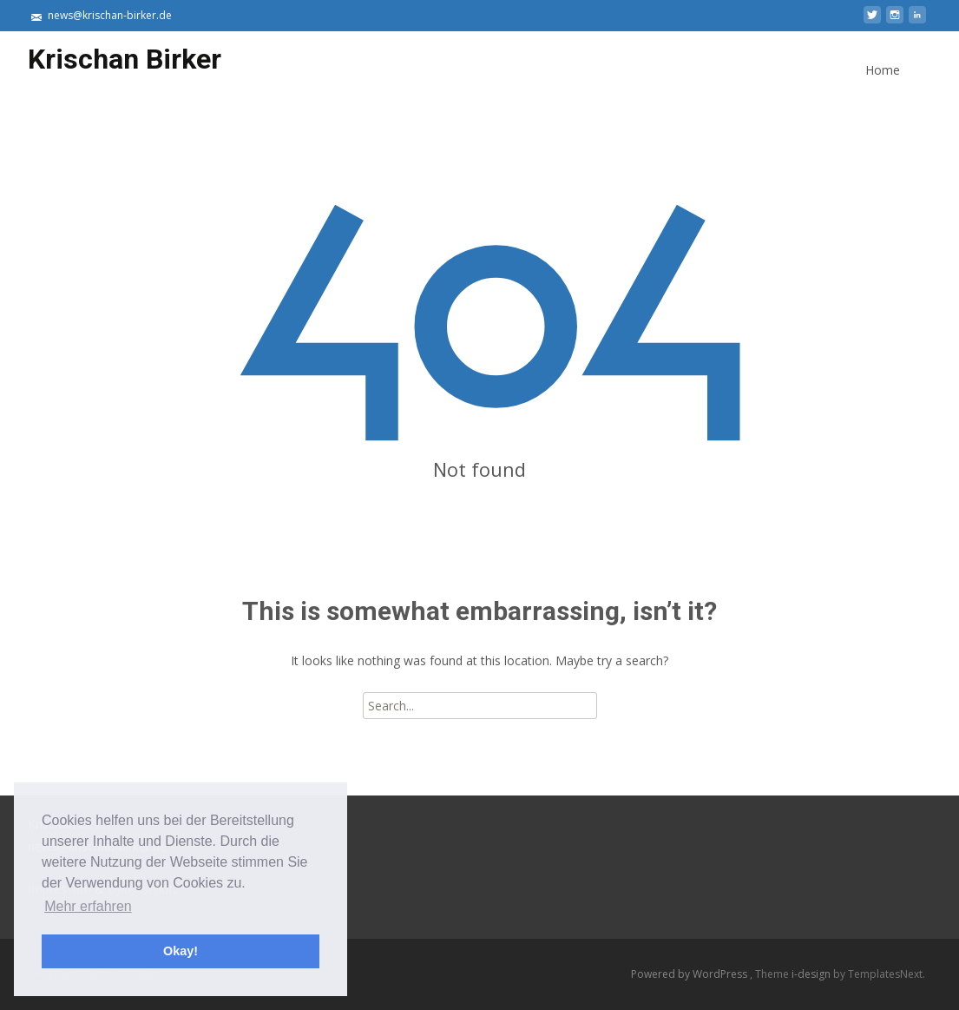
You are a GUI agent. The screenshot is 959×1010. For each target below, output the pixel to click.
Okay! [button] (180, 951)
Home (882, 85)
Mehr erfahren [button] (88, 906)
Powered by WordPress (690, 974)
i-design (812, 974)
